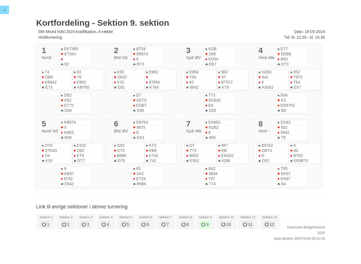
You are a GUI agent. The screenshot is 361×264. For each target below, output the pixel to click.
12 (269, 224)
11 (247, 224)
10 (226, 224)
